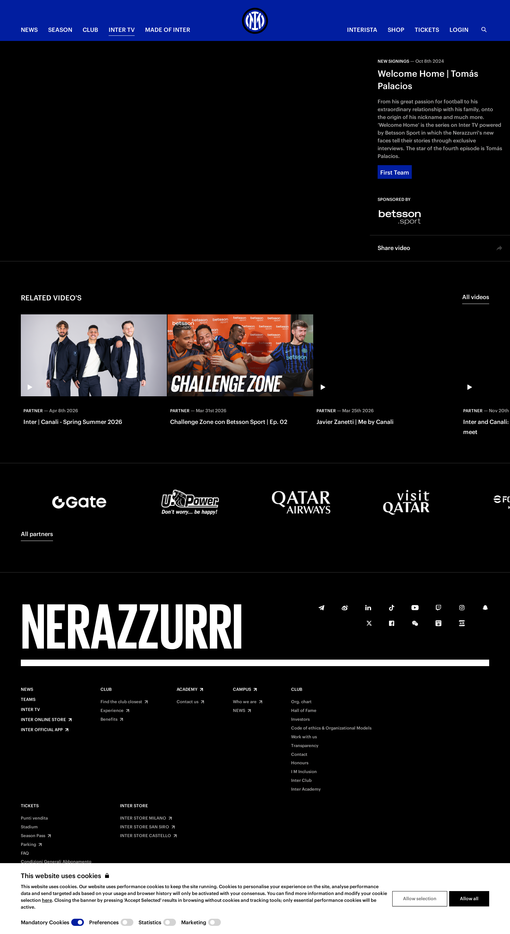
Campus (242, 689)
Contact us (187, 701)
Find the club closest (121, 701)
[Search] (484, 29)
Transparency (304, 745)
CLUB (90, 29)
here (47, 900)
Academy (187, 689)
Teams (28, 699)
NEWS (29, 29)
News (27, 689)
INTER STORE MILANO (143, 818)
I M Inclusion (304, 771)
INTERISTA (362, 29)
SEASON (60, 29)
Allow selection (419, 898)
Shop (396, 29)
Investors (300, 719)
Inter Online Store (43, 719)
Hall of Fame (303, 710)
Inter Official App (42, 729)
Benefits (109, 719)
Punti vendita (34, 818)
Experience (112, 710)
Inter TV (122, 29)
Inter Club (301, 780)
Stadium (29, 827)
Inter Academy (306, 789)
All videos (475, 297)
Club (106, 689)
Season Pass (33, 835)
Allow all (469, 898)
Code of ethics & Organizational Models (331, 728)
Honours (299, 763)
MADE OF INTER (167, 29)
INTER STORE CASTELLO (145, 835)
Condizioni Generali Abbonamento (56, 861)
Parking (28, 844)
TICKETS (427, 29)
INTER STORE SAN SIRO (144, 827)
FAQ (25, 853)
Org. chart (301, 701)
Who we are (245, 701)
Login (459, 29)
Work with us (304, 737)
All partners (37, 534)
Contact (299, 754)
